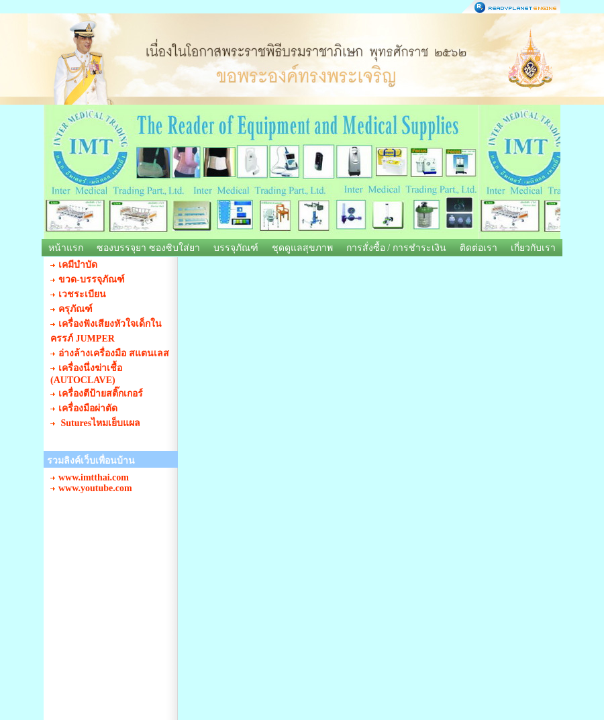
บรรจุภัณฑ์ (235, 248)
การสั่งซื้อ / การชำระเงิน (396, 248)
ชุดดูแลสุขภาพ (302, 248)
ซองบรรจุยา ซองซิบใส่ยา (148, 248)
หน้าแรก (65, 248)
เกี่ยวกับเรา (533, 248)
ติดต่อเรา (478, 248)
